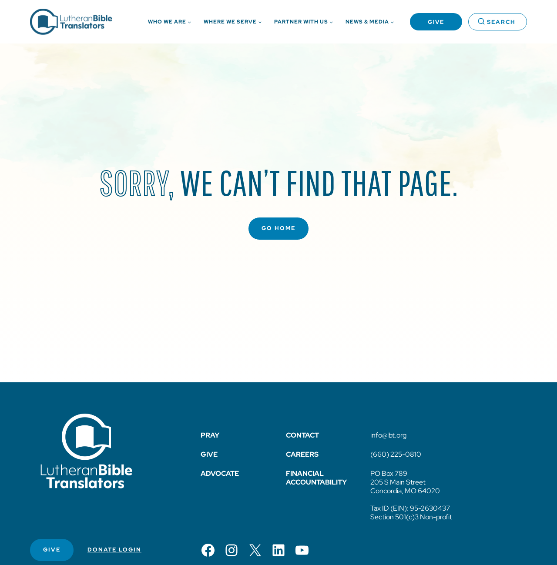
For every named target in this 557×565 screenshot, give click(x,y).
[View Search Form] (497, 21)
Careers (302, 454)
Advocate (220, 473)
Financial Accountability (316, 478)
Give (436, 22)
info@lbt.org (388, 435)
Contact (302, 435)
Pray (210, 435)
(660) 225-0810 (395, 454)
